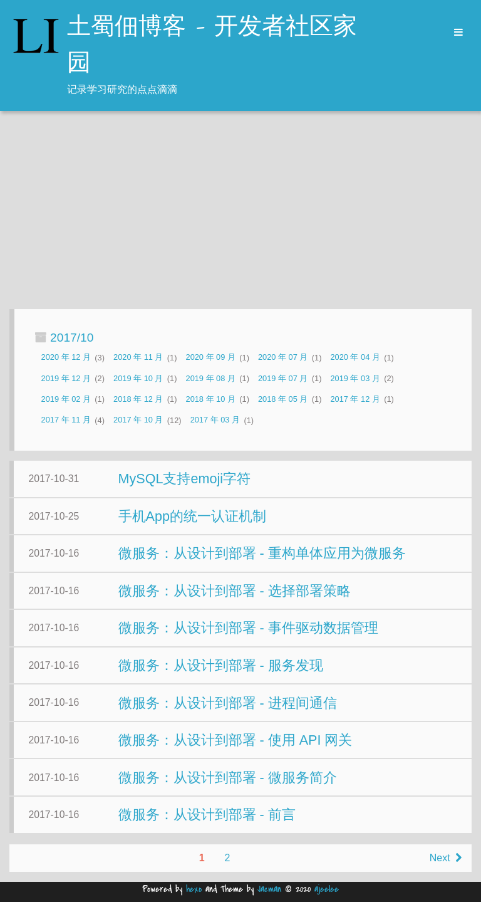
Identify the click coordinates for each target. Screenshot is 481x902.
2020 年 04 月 (355, 357)
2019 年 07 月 (283, 378)
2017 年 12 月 (355, 399)
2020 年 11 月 (138, 357)
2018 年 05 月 (283, 399)
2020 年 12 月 (66, 357)
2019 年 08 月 (210, 378)
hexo (194, 889)
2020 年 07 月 (283, 357)
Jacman (269, 889)
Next (446, 857)
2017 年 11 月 (66, 420)
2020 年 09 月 (210, 357)
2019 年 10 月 (138, 378)
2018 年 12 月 (138, 399)
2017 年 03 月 (215, 420)
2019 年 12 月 (66, 378)
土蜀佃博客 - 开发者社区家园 (212, 46)
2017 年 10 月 (138, 420)
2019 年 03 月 (355, 378)
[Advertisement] (240, 211)
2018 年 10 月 (210, 399)
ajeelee (326, 889)
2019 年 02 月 (66, 399)
